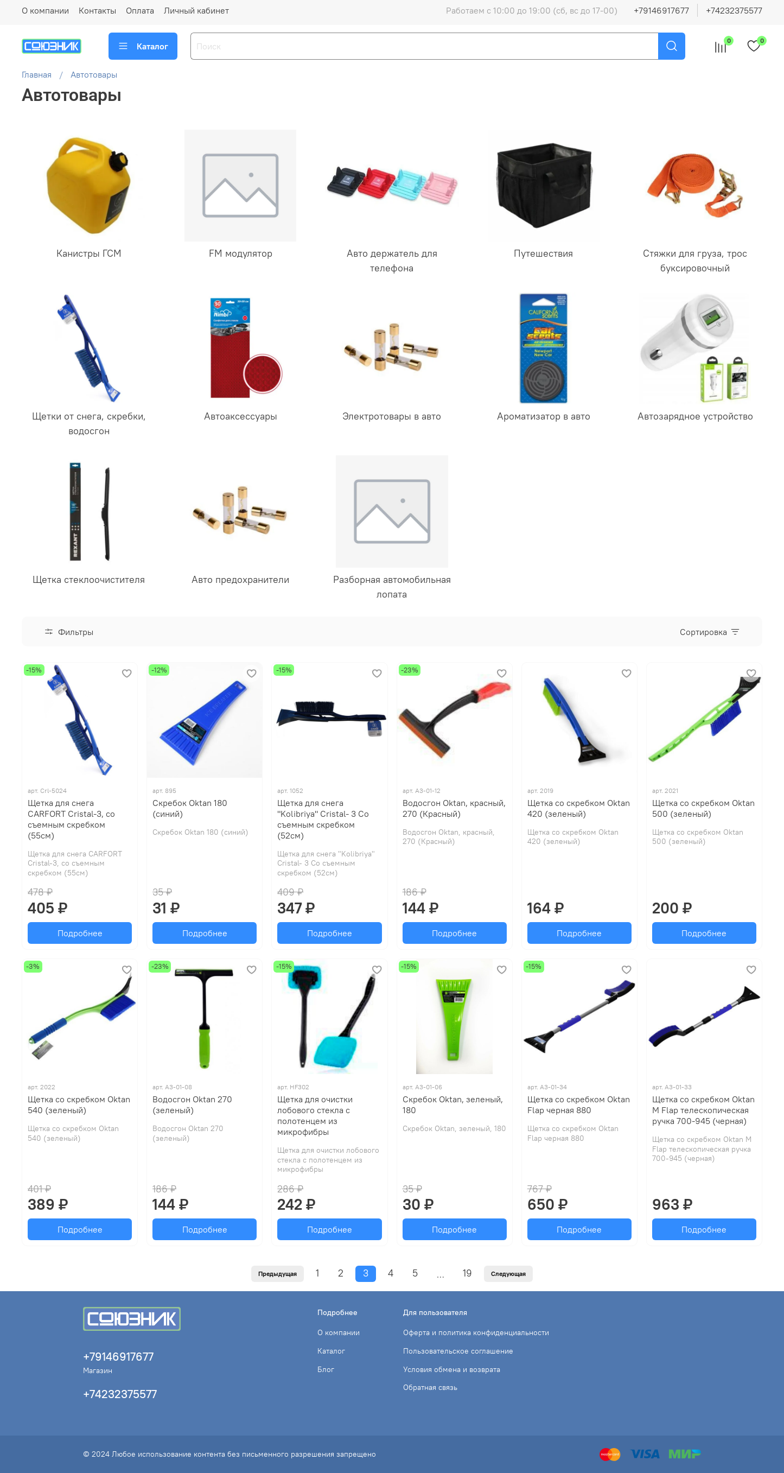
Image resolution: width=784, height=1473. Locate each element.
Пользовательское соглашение (458, 1351)
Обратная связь (430, 1387)
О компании (45, 10)
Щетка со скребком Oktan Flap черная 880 (578, 1104)
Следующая (508, 1273)
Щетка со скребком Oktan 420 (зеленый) (578, 808)
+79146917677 (661, 10)
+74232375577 (734, 10)
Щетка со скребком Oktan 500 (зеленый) (703, 808)
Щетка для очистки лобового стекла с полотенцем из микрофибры (315, 1115)
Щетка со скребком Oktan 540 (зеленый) (79, 1104)
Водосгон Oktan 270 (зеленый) (192, 1104)
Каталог (143, 46)
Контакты (97, 10)
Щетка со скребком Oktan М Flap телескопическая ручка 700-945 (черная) (703, 1110)
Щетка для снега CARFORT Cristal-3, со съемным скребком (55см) (71, 819)
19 (467, 1273)
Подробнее (80, 933)
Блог (325, 1369)
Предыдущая (277, 1273)
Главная (37, 74)
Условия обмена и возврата (451, 1369)
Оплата (140, 10)
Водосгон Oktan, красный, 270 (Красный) (454, 808)
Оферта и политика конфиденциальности (476, 1332)
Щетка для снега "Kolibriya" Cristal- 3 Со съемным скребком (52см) (323, 819)
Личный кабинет (196, 10)
